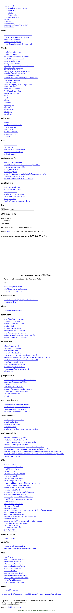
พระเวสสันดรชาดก (10, 145)
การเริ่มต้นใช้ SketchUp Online (13, 387)
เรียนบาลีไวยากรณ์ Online (12, 189)
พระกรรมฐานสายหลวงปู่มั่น (13, 162)
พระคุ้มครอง (6, 594)
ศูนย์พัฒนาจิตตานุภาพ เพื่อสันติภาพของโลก (18, 389)
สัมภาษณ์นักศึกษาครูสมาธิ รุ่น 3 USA (16, 444)
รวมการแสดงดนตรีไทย (11, 476)
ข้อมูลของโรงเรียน (10, 427)
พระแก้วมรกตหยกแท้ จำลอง (13, 362)
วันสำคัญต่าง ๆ (9, 557)
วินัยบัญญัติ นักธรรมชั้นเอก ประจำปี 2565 (17, 201)
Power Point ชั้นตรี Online (12, 187)
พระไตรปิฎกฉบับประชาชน (13, 125)
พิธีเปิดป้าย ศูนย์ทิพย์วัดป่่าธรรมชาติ (15, 440)
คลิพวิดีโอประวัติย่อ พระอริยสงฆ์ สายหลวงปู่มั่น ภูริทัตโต (22, 165)
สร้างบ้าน (7, 396)
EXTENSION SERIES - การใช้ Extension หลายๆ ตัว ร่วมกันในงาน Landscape (28, 510)
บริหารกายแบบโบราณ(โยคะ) (13, 564)
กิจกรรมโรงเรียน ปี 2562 (12, 424)
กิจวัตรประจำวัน (13, 15)
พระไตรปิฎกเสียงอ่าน (11, 132)
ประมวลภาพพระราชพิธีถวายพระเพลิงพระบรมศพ (20, 548)
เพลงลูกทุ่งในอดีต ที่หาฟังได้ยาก (14, 566)
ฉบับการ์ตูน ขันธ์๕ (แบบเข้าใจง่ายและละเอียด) (19, 44)
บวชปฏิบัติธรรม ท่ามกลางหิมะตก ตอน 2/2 (17, 391)
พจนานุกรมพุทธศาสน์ (11, 127)
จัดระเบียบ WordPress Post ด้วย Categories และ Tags (20, 516)
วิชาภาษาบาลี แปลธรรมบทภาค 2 (15, 196)
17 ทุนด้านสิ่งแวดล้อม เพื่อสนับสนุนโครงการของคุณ (21, 78)
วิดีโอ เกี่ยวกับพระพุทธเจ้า (12, 42)
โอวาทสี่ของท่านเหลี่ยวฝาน (13, 310)
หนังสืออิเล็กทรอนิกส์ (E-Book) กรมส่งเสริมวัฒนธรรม (21, 300)
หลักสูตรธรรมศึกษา (10, 192)
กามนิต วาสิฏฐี (9, 326)
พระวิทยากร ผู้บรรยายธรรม (13, 291)
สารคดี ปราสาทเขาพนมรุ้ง (12, 328)
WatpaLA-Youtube (9, 538)
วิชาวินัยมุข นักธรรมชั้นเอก (13, 91)
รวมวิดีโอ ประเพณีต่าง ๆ (12, 469)
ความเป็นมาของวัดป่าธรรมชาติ (18, 8)
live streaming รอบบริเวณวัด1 (13, 287)
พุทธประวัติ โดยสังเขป (11, 75)
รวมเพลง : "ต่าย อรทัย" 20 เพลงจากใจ (16, 578)
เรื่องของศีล (8, 107)
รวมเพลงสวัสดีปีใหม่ (10, 571)
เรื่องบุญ (7, 100)
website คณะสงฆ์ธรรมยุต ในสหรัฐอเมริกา (17, 411)
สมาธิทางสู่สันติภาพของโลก (13, 88)
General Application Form (12, 69)
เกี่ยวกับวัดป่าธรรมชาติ (11, 346)
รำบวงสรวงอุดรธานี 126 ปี (12, 481)
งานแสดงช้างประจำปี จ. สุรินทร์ (14, 474)
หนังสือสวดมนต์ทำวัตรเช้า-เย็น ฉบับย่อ (16, 56)
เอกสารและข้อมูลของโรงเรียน (14, 420)
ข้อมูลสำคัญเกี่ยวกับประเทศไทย (14, 546)
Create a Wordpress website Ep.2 (14, 514)
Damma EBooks (9, 27)
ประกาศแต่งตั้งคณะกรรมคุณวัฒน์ (15, 437)
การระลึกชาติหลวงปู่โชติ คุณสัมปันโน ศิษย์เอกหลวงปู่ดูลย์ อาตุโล (25, 174)
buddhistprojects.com (14, 607)
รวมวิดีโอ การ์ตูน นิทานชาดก (13, 467)
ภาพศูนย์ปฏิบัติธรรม (10, 384)
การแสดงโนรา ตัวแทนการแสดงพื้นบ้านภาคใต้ (19, 492)
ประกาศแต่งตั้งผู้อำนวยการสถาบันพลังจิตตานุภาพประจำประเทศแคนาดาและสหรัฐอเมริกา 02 (34, 454)
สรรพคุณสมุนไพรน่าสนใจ (12, 561)
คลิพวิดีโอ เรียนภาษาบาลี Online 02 (15, 289)
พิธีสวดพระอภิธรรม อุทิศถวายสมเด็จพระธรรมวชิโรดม (21, 355)
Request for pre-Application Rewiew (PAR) (17, 71)
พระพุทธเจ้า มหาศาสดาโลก (13, 321)
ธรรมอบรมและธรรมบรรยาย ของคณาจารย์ (18, 35)
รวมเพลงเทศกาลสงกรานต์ (12, 568)
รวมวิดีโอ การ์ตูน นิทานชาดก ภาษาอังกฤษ (18, 499)
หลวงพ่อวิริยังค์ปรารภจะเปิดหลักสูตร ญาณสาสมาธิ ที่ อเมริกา (24, 447)
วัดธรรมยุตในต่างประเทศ (52, 594)
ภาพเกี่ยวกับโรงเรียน (11, 422)
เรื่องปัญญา (8, 112)
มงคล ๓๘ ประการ (10, 134)
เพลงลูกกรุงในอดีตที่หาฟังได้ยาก (14, 573)
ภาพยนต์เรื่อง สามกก (11, 501)
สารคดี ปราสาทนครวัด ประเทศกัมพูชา (16, 333)
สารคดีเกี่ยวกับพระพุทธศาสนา (14, 319)
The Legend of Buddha (11, 525)
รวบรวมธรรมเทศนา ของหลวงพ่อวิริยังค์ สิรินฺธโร (20, 442)
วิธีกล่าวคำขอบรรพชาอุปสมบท (14, 348)
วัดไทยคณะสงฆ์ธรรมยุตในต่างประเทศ (16, 404)
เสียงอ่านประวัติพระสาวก (12, 39)
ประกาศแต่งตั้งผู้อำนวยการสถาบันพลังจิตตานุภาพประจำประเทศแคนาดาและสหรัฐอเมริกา (33, 451)
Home (8, 231)
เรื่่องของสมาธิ (9, 109)
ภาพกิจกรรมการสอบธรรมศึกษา (14, 194)
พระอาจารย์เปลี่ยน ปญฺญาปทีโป (14, 167)
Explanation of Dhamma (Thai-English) (16, 25)
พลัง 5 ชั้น (7, 95)
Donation (7, 19)
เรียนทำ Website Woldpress (12, 512)
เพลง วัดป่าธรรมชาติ (11, 350)
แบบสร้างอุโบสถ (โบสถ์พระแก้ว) (14, 73)
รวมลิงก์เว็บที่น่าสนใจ (11, 590)
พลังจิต (6, 98)
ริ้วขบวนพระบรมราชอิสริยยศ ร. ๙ (15, 494)
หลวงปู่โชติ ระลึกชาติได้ (12, 63)
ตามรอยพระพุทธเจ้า (10, 519)
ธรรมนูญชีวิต (8, 129)
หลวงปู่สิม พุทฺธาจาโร (11, 169)
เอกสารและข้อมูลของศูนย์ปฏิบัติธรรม (16, 382)
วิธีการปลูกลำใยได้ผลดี (11, 506)
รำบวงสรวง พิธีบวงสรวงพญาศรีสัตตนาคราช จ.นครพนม (22, 483)
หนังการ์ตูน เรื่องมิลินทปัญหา (13, 152)
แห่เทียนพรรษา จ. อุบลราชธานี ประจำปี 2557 (18, 487)
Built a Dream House (10, 531)
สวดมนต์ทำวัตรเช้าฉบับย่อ (12, 353)
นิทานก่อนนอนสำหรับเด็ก (12, 527)
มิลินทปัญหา (8, 136)
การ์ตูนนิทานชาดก (10, 154)
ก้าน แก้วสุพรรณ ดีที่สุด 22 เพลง (14, 582)
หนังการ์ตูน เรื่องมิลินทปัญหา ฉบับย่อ (16, 523)
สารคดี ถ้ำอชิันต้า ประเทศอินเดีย (14, 330)
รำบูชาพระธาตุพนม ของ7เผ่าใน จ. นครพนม (18, 485)
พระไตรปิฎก (8, 122)
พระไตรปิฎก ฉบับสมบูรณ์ (12, 52)
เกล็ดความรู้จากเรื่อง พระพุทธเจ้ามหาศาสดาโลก (20, 335)
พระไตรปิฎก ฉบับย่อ (10, 54)
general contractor (9, 529)
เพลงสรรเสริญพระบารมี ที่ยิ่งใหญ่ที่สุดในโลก (18, 497)
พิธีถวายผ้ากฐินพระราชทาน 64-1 (14, 367)
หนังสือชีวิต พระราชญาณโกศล (14, 59)
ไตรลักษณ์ (7, 102)
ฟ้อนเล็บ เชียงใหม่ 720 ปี (12, 490)
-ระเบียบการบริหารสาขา (12, 394)
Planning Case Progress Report (13, 68)
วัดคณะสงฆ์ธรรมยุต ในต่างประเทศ (15, 409)
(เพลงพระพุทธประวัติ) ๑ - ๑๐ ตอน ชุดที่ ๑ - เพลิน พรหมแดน (23, 521)
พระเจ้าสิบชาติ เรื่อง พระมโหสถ (14, 149)
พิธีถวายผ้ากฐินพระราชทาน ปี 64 (14, 364)
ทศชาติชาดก (8, 147)
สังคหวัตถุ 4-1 (8, 114)
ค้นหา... (7, 209)
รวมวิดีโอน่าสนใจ (10, 464)
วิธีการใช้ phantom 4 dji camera (14, 478)
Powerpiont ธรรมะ (10, 199)
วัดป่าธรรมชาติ (9, 6)
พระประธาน (12, 10)
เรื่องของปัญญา (9, 371)
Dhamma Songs (9, 23)
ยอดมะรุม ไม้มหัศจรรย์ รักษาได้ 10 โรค (16, 575)
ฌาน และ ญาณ (9, 105)
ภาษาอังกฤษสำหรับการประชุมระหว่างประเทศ (19, 66)
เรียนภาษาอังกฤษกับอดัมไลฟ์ (13, 504)
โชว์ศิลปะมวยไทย (10, 471)
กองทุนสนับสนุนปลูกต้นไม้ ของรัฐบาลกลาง (18, 85)
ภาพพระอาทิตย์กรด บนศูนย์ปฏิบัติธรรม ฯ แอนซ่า (20, 380)
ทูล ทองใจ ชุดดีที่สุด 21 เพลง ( (13, 580)
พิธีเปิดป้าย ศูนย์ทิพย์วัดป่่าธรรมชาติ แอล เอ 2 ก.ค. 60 (21, 360)
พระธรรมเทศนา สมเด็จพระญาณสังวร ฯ (17, 37)
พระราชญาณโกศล (14, 17)
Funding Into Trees (10, 86)
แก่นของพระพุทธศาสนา (12, 93)
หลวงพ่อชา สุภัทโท (10, 172)
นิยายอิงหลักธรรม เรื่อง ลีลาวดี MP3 (15, 337)
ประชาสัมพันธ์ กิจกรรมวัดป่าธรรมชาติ (16, 369)
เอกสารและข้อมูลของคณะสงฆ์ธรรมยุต (17, 407)
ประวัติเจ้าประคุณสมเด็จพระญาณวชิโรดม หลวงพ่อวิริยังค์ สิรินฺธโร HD (27, 357)
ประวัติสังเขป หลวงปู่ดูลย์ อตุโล (14, 176)
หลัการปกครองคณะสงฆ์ (12, 80)
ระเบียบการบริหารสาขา (12, 456)
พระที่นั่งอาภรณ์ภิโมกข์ (12, 82)
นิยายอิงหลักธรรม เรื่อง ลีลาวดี (14, 324)
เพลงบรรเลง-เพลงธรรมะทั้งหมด (14, 559)
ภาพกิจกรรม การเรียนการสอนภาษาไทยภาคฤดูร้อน (21, 429)
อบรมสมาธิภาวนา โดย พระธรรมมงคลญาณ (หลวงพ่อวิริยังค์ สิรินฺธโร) (27, 449)
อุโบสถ (10, 13)
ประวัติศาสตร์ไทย (10, 302)
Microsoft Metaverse (10, 508)
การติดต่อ (7, 21)
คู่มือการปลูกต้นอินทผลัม (12, 61)
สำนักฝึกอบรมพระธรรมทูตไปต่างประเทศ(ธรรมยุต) (27, 594)
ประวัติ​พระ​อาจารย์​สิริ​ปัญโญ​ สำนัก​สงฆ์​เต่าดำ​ (18, 179)
